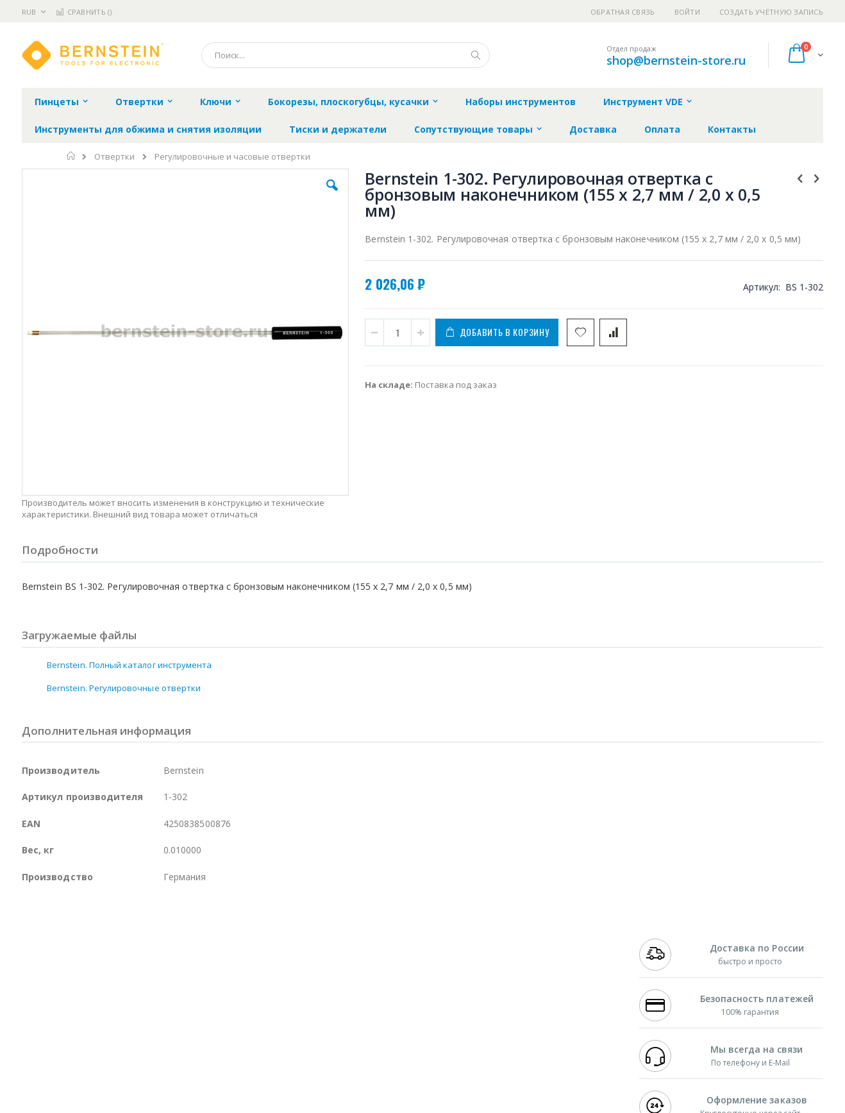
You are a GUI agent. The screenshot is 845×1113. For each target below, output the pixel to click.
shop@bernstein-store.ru (676, 60)
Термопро (164, 951)
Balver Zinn (44, 976)
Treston (37, 1026)
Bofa (31, 951)
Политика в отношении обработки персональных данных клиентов (367, 995)
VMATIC (174, 1026)
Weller (156, 939)
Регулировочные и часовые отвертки (232, 157)
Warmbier (83, 1026)
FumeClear (73, 951)
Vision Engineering (58, 1001)
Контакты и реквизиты (548, 939)
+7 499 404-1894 (667, 939)
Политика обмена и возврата (356, 964)
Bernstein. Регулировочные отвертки (124, 618)
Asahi (160, 976)
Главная (71, 155)
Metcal (119, 951)
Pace (122, 939)
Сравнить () (83, 12)
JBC (94, 939)
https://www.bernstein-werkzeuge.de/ (264, 1104)
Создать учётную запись (771, 12)
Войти (687, 12)
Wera (121, 1051)
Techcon (131, 1026)
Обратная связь (622, 12)
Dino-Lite (123, 1001)
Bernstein (41, 1051)
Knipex (85, 1051)
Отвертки (114, 157)
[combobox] (345, 55)
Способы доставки (539, 964)
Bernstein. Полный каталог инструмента (129, 595)
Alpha (89, 976)
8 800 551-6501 (671, 976)
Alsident (197, 939)
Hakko (34, 939)
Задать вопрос (326, 1026)
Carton (165, 1001)
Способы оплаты (535, 989)
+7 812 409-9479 (667, 951)
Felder (125, 976)
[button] (251, 195)
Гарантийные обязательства (355, 939)
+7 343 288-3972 (667, 964)
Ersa (67, 939)
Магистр (214, 951)
